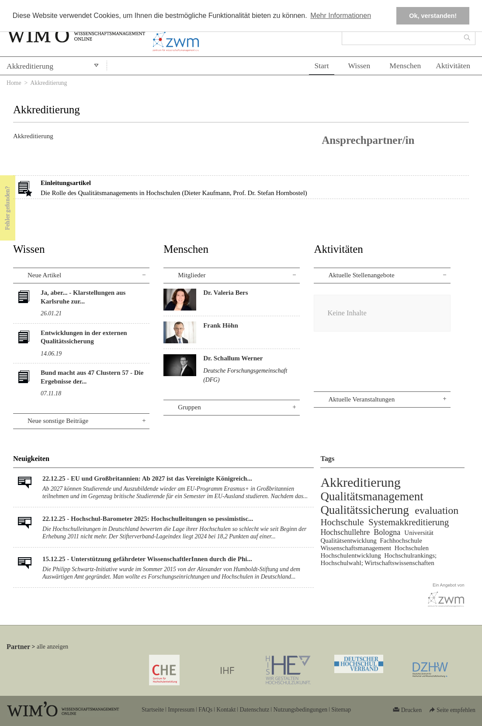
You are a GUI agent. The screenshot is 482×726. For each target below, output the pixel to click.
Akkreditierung (30, 66)
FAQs (205, 709)
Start (321, 65)
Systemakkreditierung (408, 522)
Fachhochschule (401, 540)
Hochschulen (412, 547)
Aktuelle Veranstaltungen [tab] (361, 399)
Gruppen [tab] (189, 407)
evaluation (436, 510)
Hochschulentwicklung (350, 555)
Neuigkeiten (31, 459)
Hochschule (342, 522)
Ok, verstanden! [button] (433, 15)
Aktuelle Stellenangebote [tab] (361, 275)
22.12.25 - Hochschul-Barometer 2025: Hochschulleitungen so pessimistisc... (147, 518)
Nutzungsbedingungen (300, 709)
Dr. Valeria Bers (225, 292)
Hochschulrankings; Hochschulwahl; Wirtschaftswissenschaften (378, 559)
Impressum (181, 709)
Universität (418, 532)
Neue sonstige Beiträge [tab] (58, 420)
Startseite (153, 709)
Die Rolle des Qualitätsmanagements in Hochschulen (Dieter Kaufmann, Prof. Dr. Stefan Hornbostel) (174, 192)
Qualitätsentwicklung (348, 540)
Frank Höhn (220, 325)
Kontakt (226, 709)
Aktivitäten (453, 65)
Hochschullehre (345, 532)
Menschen (405, 65)
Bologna (387, 532)
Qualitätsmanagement (371, 496)
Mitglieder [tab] (191, 275)
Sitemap (341, 709)
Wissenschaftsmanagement (355, 547)
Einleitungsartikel (66, 182)
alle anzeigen (52, 646)
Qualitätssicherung (364, 510)
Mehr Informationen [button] (340, 15)
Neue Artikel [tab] (44, 275)
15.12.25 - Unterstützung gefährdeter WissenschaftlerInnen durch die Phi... (147, 558)
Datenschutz (254, 709)
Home (14, 83)
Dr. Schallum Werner (233, 358)
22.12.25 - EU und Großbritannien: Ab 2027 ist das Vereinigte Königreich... (147, 478)
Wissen (359, 65)
